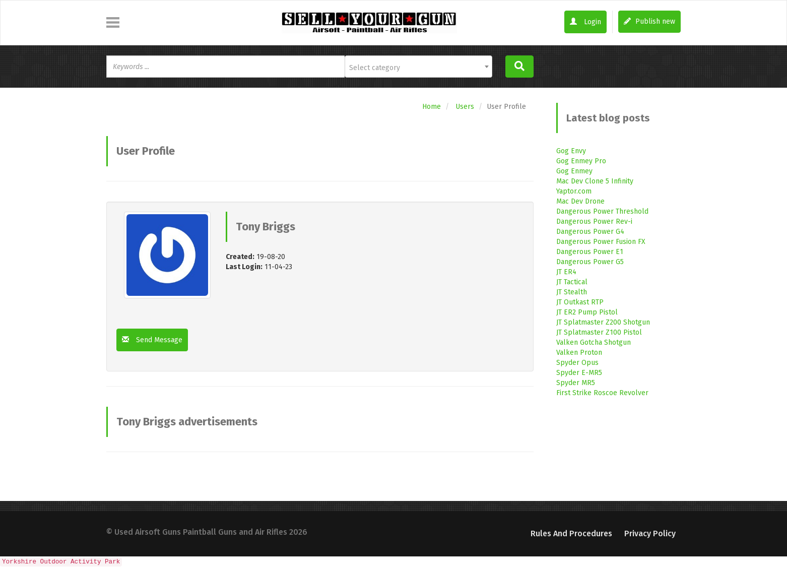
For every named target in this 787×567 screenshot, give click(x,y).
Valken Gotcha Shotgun (593, 342)
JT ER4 (566, 272)
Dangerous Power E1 (589, 251)
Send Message (152, 340)
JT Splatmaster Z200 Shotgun (603, 322)
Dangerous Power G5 (590, 262)
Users (464, 106)
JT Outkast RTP (580, 302)
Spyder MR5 (575, 383)
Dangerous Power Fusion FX (600, 241)
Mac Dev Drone (580, 201)
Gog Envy (571, 151)
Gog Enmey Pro (581, 161)
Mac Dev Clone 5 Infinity (594, 181)
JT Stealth (571, 292)
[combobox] (418, 66)
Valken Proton (579, 352)
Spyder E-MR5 (579, 372)
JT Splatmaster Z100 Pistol (599, 332)
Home (431, 106)
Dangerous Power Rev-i (594, 221)
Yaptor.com (574, 191)
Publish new (649, 21)
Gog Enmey (574, 171)
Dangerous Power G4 (590, 231)
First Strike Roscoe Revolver (602, 393)
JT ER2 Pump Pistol (587, 312)
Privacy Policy (650, 533)
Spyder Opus (577, 362)
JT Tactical (571, 282)
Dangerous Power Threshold (602, 211)
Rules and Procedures (571, 533)
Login (585, 22)
